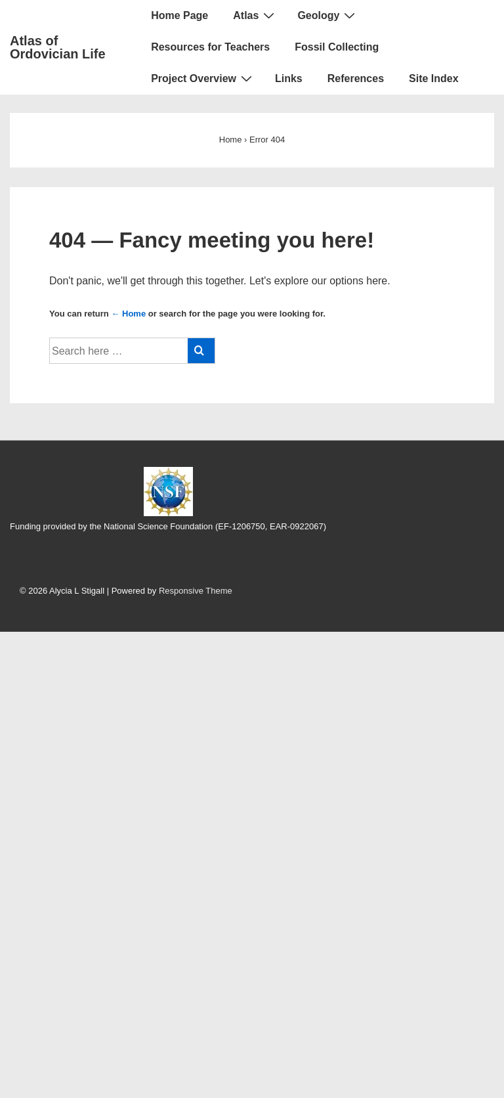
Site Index (434, 78)
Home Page (179, 15)
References (355, 78)
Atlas (255, 15)
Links (289, 78)
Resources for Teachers (210, 47)
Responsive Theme (195, 591)
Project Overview (203, 78)
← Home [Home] (128, 313)
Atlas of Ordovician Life (58, 47)
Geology (327, 15)
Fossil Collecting (337, 47)
